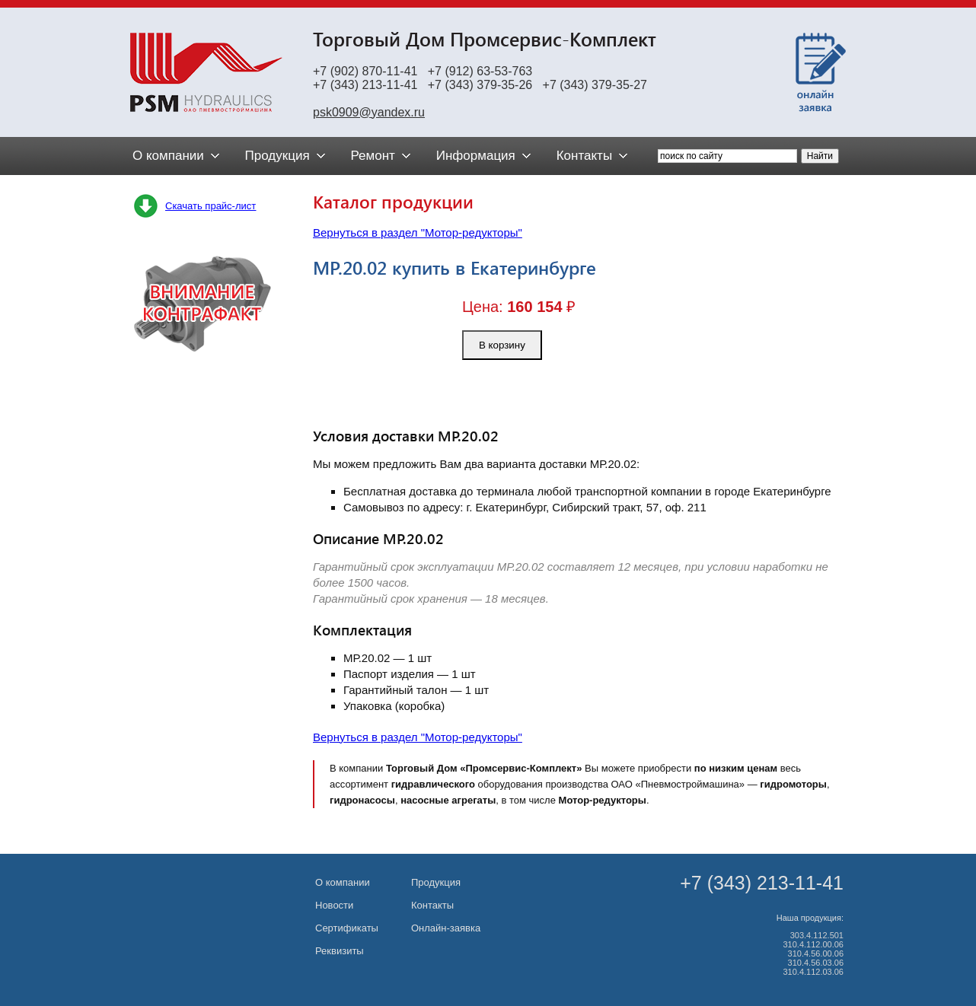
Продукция (436, 882)
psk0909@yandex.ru (369, 112)
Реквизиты (339, 951)
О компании (342, 882)
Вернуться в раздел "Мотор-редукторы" (417, 232)
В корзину (502, 345)
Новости (334, 905)
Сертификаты (346, 928)
